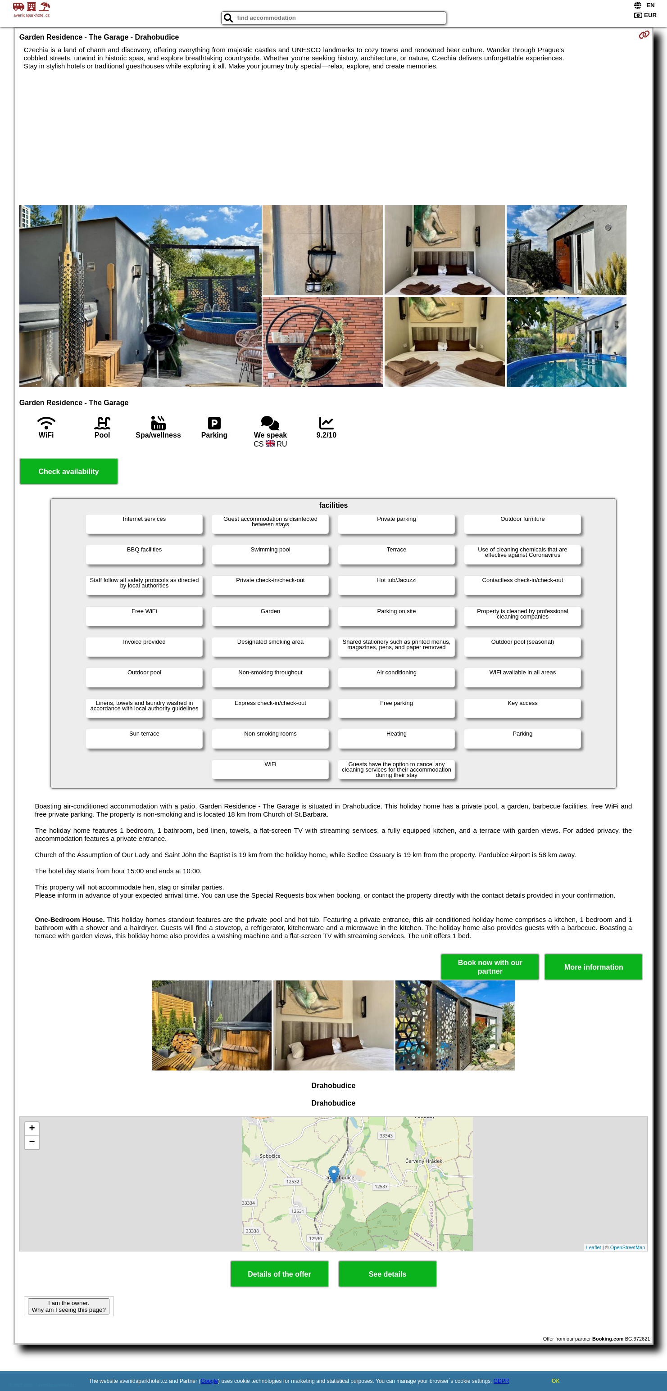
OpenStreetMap (627, 1247)
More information (593, 967)
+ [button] (32, 1129)
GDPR (501, 1381)
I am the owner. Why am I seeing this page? (68, 1306)
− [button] (32, 1142)
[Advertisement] (334, 138)
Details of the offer (279, 1274)
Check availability (68, 471)
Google (209, 1381)
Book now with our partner (490, 967)
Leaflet (593, 1247)
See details (388, 1274)
